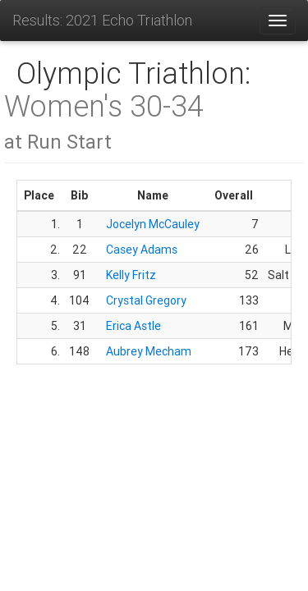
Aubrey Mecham (148, 351)
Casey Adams (141, 249)
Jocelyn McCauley (153, 224)
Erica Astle (133, 325)
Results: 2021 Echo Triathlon (102, 20)
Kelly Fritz (131, 275)
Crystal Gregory (146, 300)
